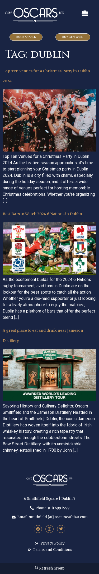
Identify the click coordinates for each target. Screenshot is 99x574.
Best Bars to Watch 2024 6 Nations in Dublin (42, 214)
